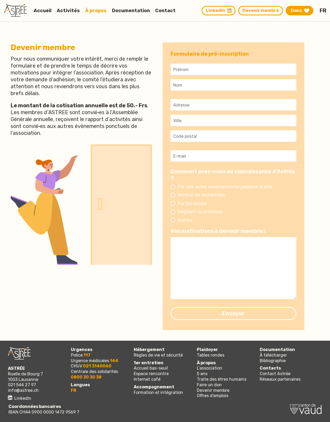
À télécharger (273, 355)
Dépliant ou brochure (200, 212)
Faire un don (209, 384)
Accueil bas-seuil (151, 368)
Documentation (131, 10)
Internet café (147, 379)
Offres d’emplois (212, 395)
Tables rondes (210, 355)
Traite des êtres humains (221, 379)
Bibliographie (273, 360)
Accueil (42, 10)
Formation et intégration (158, 392)
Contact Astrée (275, 373)
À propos (96, 10)
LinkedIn (219, 10)
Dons (296, 10)
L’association (209, 368)
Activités (68, 10)
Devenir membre (260, 10)
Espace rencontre (151, 373)
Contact (165, 10)
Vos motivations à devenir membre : (218, 231)
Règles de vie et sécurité (158, 355)
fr (323, 10)
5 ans (202, 373)
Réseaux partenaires (280, 379)
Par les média (192, 203)
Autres (184, 220)
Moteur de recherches (201, 195)
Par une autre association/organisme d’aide (224, 187)
